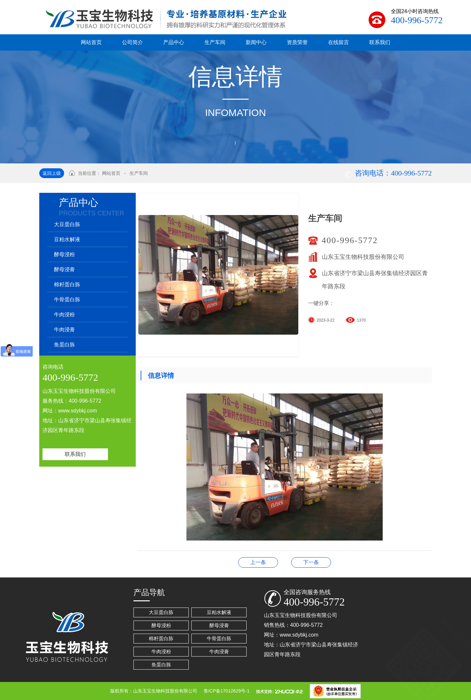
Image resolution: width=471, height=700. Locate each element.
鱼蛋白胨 (64, 344)
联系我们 (75, 454)
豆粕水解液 (67, 239)
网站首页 (111, 173)
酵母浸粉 (64, 254)
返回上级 (52, 173)
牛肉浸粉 (64, 314)
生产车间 (139, 173)
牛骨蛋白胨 (67, 299)
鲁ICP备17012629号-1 (227, 690)
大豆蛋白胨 (67, 224)
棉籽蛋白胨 (67, 284)
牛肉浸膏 (64, 329)
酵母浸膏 (64, 269)
